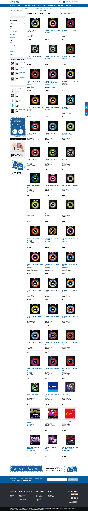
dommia (76, 504)
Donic (11, 50)
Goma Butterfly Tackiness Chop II (67, 160)
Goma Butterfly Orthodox (32, 31)
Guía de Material (59, 5)
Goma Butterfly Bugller (70, 212)
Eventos (20, 497)
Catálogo (13, 5)
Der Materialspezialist (14, 47)
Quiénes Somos (22, 493)
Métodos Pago (38, 497)
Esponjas (11, 30)
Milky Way (47, 398)
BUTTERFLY (12, 45)
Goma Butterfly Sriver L (52, 107)
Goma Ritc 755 (66, 395)
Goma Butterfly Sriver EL (70, 81)
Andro (11, 42)
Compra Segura (51, 496)
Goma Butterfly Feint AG (34, 238)
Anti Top (11, 28)
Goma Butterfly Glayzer (20, 77)
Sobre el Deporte (22, 495)
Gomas (11, 23)
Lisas (11, 33)
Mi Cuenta (38, 502)
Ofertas (34, 5)
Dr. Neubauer (12, 51)
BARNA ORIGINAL (13, 44)
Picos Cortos (12, 34)
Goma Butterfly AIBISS (34, 212)
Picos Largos (12, 36)
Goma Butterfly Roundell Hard (32, 160)
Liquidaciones (42, 5)
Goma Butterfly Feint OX (69, 56)
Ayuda (37, 500)
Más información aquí (35, 509)
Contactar (68, 5)
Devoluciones (38, 499)
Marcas (20, 5)
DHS (10, 48)
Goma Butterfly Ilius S (52, 56)
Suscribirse (73, 479)
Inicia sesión (75, 1)
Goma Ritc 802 (49, 421)
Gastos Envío (38, 495)
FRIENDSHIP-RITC (13, 53)
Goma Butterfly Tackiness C (67, 108)
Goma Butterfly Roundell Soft (67, 134)
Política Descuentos (39, 496)
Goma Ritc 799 (66, 421)
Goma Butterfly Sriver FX (35, 107)
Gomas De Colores (13, 31)
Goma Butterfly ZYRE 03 (20, 72)
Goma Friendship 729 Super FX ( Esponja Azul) (70, 448)
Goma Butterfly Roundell (50, 134)
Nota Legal (50, 495)
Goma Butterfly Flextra (52, 30)
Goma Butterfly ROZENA (52, 186)
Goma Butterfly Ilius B (34, 56)
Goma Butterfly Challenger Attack (51, 82)
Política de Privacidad (52, 493)
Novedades (28, 5)
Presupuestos (22, 502)
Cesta (67, 1)
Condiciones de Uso (40, 493)
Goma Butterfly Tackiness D (32, 134)
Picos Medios (12, 37)
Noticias (50, 5)
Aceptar (41, 509)
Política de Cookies (51, 497)
